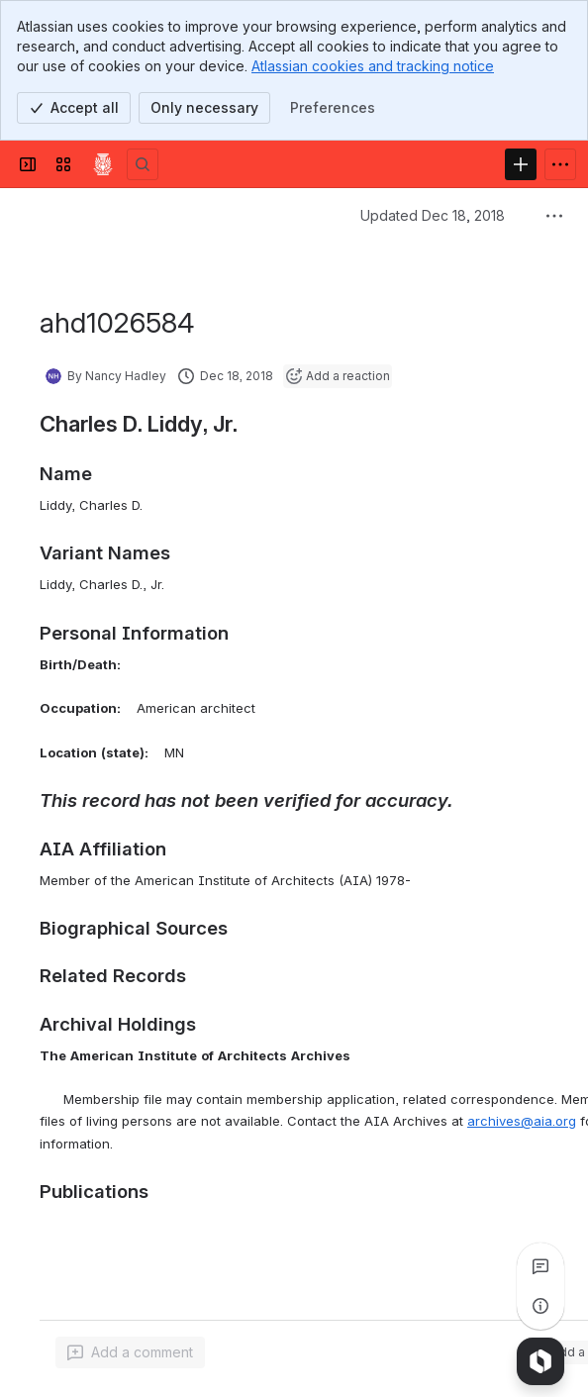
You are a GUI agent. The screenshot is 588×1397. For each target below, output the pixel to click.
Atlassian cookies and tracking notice (372, 65)
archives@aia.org (521, 1121)
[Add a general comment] (130, 1352)
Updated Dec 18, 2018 (432, 215)
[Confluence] (103, 164)
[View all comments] (540, 1266)
